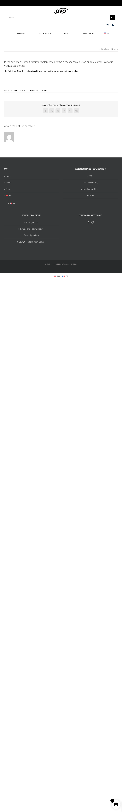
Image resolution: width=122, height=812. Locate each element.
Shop (8, 189)
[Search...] (58, 17)
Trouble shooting (90, 182)
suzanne (9, 90)
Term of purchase (31, 235)
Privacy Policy (32, 222)
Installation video (90, 189)
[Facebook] (88, 222)
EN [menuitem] (58, 276)
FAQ (37, 90)
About (8, 182)
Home (8, 176)
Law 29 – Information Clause (31, 242)
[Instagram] (92, 222)
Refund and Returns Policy (31, 229)
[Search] (112, 17)
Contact (90, 195)
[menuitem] (106, 33)
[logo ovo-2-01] (61, 8)
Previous (105, 49)
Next (113, 49)
